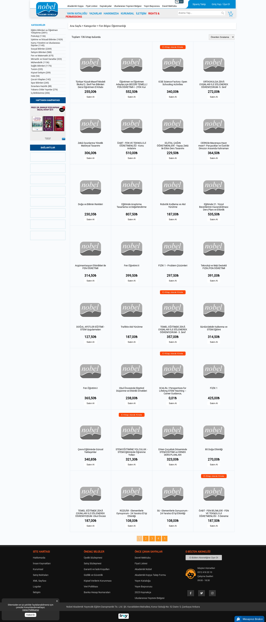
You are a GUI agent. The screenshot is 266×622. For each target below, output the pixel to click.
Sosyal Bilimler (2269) (41, 49)
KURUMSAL (127, 13)
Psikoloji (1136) (38, 36)
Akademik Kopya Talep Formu (150, 575)
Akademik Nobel (143, 569)
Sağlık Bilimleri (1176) (41, 66)
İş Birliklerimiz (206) (40, 93)
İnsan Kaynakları (42, 563)
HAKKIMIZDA (111, 13)
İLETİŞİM (141, 13)
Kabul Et (30, 615)
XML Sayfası (39, 580)
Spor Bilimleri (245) (40, 82)
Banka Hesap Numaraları (97, 592)
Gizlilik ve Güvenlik (93, 575)
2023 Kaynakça (143, 592)
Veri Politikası (91, 586)
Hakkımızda (39, 557)
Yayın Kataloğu (143, 580)
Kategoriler (90, 26)
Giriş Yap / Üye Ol (221, 4)
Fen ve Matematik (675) (42, 55)
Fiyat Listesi (91, 6)
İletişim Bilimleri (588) (41, 52)
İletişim (36, 592)
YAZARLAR (95, 13)
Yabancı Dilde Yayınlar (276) (44, 89)
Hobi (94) (35, 76)
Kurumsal (38, 569)
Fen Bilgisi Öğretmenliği (112, 26)
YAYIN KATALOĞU (77, 13)
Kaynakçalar (106, 6)
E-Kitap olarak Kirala (173, 47)
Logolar (37, 586)
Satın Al (90, 97)
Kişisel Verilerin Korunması (97, 580)
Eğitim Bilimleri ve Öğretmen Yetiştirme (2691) (44, 31)
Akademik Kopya (75, 6)
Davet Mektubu (169, 6)
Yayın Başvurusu (152, 6)
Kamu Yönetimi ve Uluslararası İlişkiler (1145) (45, 44)
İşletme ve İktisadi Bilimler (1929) (47, 39)
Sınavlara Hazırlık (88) (41, 86)
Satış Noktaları (40, 575)
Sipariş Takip (199, 4)
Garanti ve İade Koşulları (96, 569)
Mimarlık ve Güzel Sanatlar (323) (46, 59)
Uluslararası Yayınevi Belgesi (127, 6)
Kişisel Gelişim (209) (41, 72)
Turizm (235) (37, 69)
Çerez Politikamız (30, 610)
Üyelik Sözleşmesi (93, 557)
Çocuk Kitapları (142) (41, 79)
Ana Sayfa (75, 26)
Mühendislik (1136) (40, 62)
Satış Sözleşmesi (92, 563)
